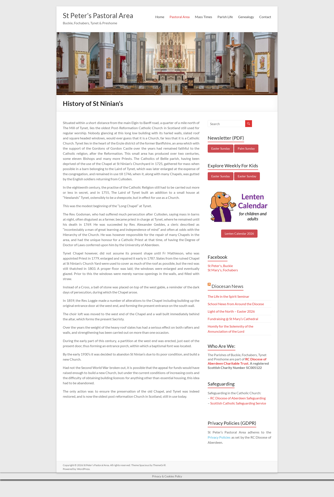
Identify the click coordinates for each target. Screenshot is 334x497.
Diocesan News (227, 297)
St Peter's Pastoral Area (102, 15)
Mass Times (203, 36)
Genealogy (246, 36)
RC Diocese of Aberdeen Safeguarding (238, 409)
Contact (265, 36)
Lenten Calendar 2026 (239, 244)
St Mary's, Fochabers (223, 281)
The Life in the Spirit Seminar (228, 307)
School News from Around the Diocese (236, 315)
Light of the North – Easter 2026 (231, 322)
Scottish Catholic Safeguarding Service (238, 414)
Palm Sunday (246, 159)
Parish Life (225, 36)
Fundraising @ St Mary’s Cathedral (233, 330)
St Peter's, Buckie (220, 277)
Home (159, 36)
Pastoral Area (180, 36)
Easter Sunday (220, 159)
